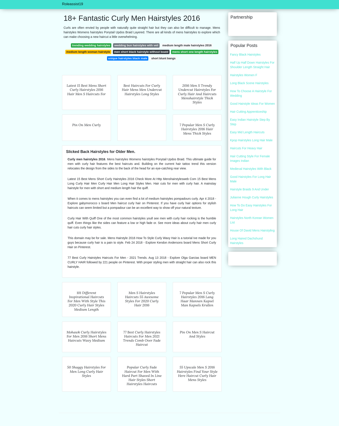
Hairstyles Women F (243, 75)
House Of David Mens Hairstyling (252, 230)
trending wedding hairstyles (91, 45)
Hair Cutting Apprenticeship (248, 111)
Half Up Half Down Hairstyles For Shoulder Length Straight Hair (252, 65)
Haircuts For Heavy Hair (246, 148)
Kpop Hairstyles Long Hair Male (251, 140)
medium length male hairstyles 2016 (187, 45)
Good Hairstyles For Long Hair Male (250, 179)
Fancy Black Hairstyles (245, 54)
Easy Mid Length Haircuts (247, 132)
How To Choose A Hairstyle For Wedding (251, 93)
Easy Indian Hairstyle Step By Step (250, 122)
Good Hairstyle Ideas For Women (252, 103)
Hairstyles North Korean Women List (251, 220)
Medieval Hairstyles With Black (250, 168)
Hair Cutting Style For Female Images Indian (250, 158)
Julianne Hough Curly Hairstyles (251, 197)
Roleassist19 (72, 4)
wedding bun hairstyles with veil (136, 45)
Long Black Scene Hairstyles (249, 83)
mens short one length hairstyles (194, 51)
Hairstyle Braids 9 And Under (249, 189)
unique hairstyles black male (127, 58)
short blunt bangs (163, 58)
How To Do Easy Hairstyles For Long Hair (251, 208)
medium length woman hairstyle (88, 51)
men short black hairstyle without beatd (141, 51)
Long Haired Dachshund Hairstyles (246, 241)
